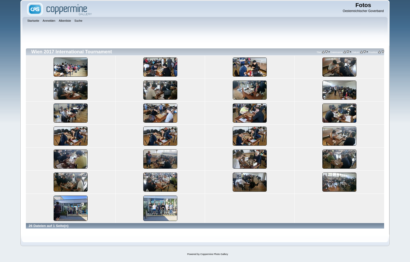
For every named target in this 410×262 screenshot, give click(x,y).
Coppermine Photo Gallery (214, 254)
